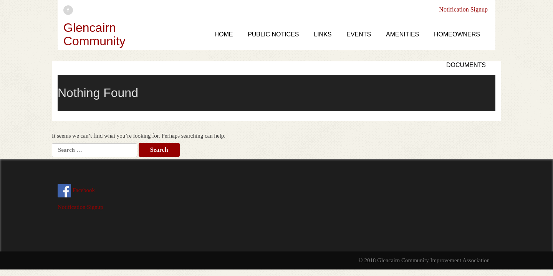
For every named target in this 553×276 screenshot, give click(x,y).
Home (223, 34)
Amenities (402, 34)
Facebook (76, 190)
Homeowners (457, 34)
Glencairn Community (94, 34)
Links (322, 34)
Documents (466, 65)
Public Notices (273, 34)
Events (358, 34)
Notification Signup (463, 9)
